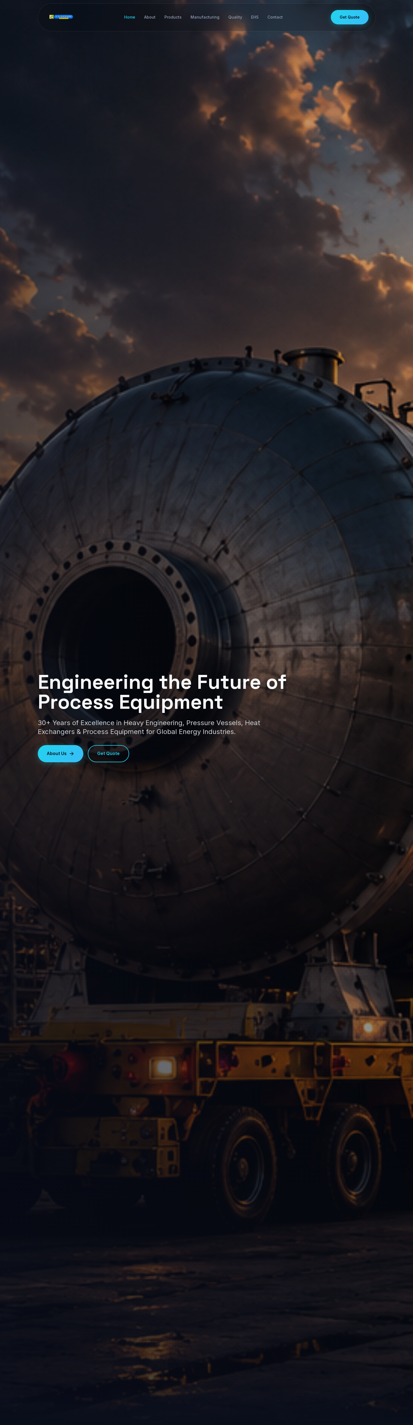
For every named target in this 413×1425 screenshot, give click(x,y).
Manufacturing (204, 17)
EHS (254, 17)
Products (172, 17)
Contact (274, 17)
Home (129, 17)
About (149, 17)
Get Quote (350, 17)
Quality (235, 17)
